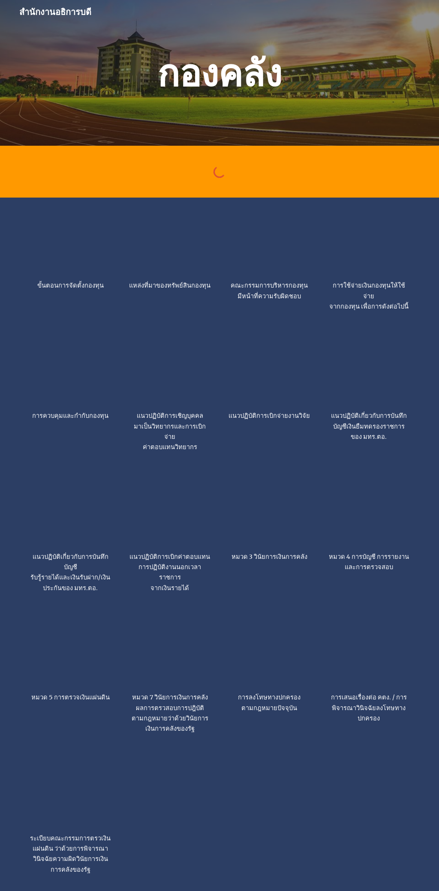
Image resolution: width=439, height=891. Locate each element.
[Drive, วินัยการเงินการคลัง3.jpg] (70, 794)
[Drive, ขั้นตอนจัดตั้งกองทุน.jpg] (70, 241)
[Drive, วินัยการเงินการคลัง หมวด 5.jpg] (70, 653)
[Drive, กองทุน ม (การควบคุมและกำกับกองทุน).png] (70, 371)
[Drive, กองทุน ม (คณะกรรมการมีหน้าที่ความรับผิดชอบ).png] (269, 241)
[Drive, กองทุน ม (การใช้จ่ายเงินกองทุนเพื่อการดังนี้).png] (369, 241)
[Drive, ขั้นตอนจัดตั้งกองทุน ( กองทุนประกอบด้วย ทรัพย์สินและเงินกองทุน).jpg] (170, 241)
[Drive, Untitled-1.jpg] (70, 512)
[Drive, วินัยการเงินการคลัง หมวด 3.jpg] (269, 512)
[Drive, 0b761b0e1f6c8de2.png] (369, 371)
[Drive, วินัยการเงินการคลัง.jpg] (269, 653)
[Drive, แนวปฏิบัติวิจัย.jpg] (269, 371)
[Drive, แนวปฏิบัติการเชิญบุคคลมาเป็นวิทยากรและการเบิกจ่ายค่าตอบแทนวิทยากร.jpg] (170, 371)
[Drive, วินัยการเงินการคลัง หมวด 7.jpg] (170, 653)
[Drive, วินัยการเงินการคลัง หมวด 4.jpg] (369, 512)
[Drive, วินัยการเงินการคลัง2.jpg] (369, 653)
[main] (219, 72)
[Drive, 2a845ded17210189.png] (170, 512)
